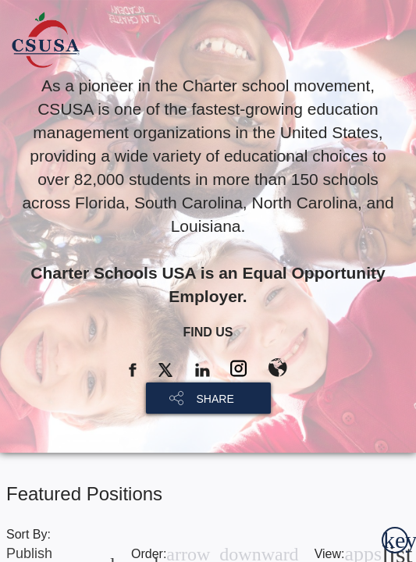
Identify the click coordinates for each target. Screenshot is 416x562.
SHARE (215, 399)
